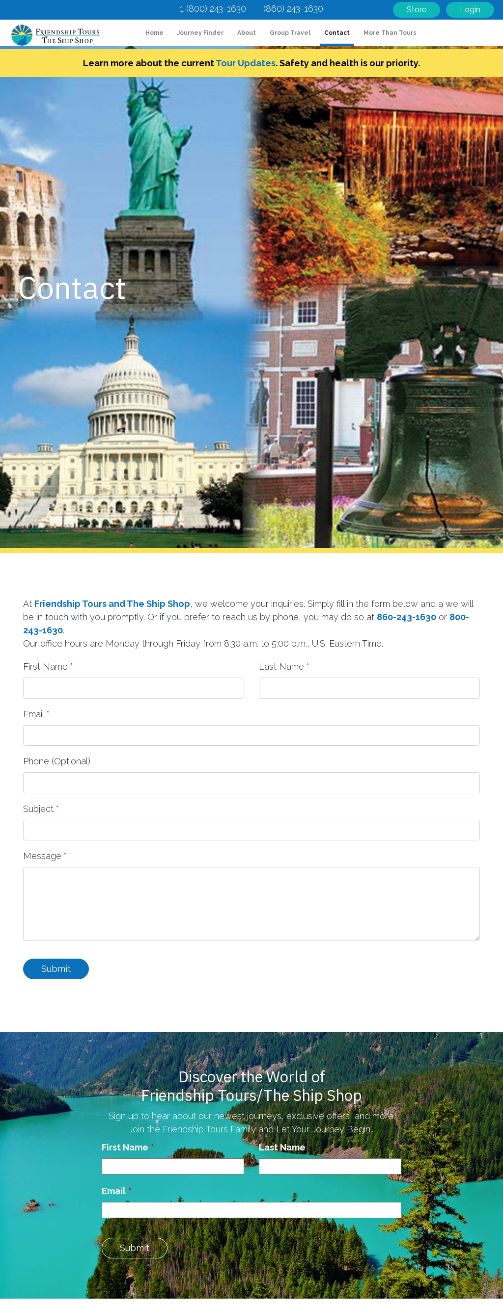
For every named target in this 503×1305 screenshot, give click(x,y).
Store (416, 9)
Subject (38, 809)
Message (42, 856)
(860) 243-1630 (293, 8)
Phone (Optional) (56, 761)
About (246, 32)
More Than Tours (390, 32)
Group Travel (290, 32)
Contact (337, 32)
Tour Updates (246, 63)
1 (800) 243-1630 (213, 8)
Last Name (281, 666)
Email (33, 714)
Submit (56, 969)
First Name (45, 666)
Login (470, 9)
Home (156, 32)
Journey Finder (200, 32)
